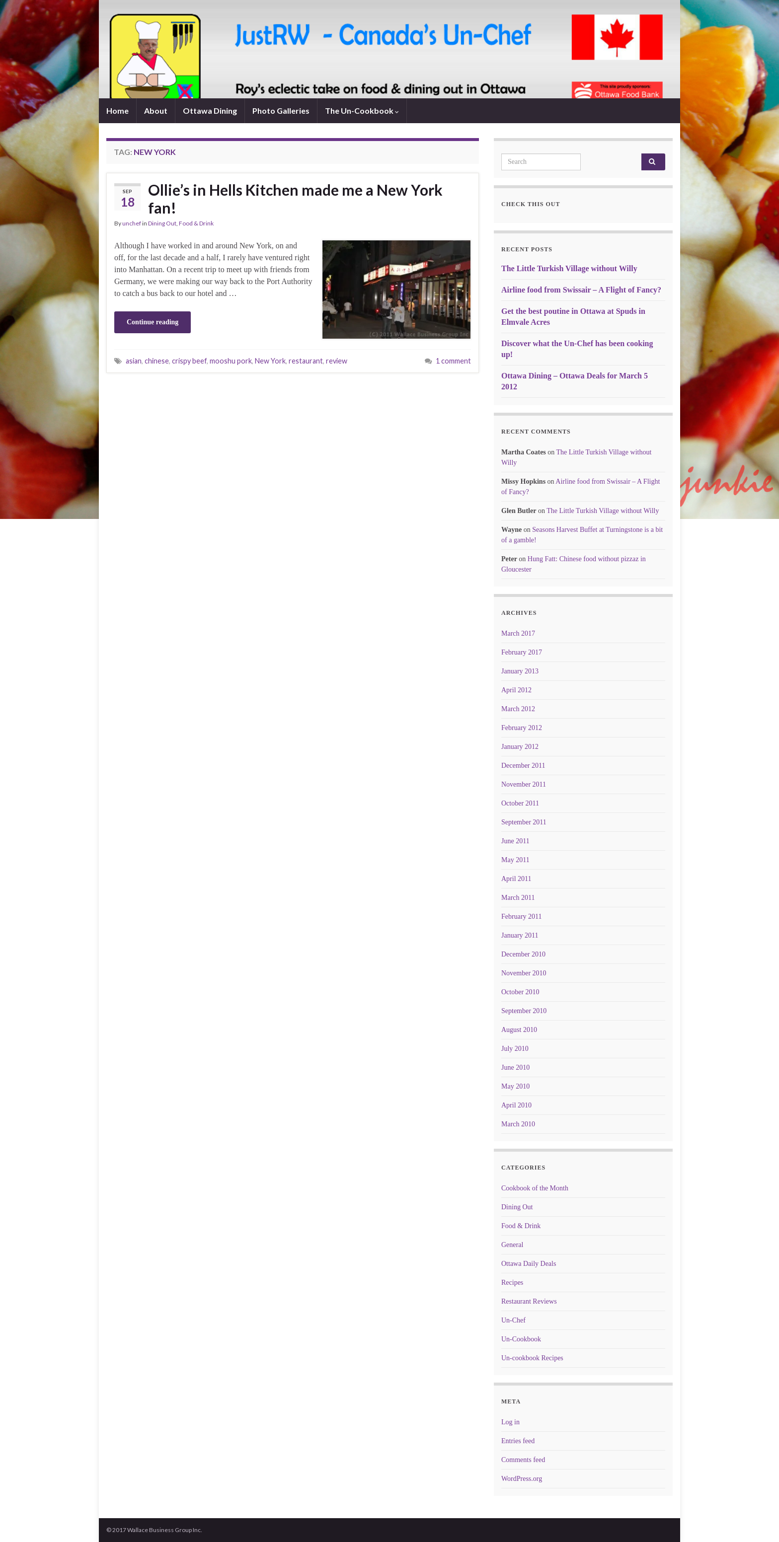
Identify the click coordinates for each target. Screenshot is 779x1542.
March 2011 (518, 897)
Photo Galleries (281, 110)
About (155, 110)
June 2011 (515, 841)
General (512, 1244)
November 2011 (523, 784)
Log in (510, 1422)
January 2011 (520, 935)
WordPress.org (521, 1478)
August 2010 (519, 1029)
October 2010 (520, 992)
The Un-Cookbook (362, 110)
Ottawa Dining (210, 110)
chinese (157, 361)
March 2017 (518, 633)
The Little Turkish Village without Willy (569, 268)
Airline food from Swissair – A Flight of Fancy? (581, 290)
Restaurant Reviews (529, 1301)
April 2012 (516, 690)
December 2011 (523, 765)
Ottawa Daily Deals (528, 1263)
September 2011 (523, 822)
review (336, 361)
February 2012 (521, 728)
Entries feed (518, 1441)
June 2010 (515, 1067)
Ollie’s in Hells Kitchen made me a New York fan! (295, 199)
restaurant (306, 361)
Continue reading (152, 322)
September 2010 (523, 1011)
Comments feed (523, 1460)
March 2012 (518, 709)
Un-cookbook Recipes (532, 1358)
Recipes (512, 1282)
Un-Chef (513, 1320)
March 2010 (518, 1124)
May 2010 (515, 1086)
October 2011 (520, 803)
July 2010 (515, 1048)
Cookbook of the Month (534, 1188)
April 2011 (516, 878)
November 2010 (523, 973)
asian (134, 361)
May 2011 (515, 860)
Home (117, 110)
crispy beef (189, 361)
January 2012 (520, 746)
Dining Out (162, 223)
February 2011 (521, 916)
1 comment (453, 361)
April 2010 (516, 1105)
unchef (131, 223)
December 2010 (523, 954)
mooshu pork (231, 361)
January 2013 (520, 671)
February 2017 (521, 652)
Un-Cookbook (521, 1339)
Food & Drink (196, 223)
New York (270, 361)
